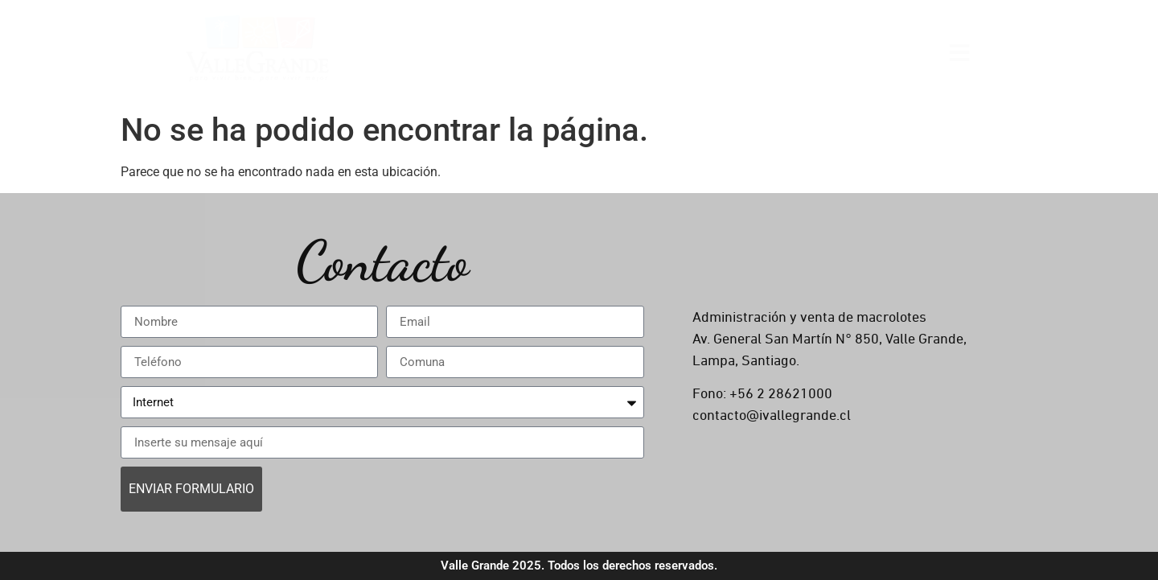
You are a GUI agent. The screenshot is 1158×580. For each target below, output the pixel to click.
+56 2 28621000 (780, 394)
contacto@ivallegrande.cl (771, 416)
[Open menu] (960, 52)
